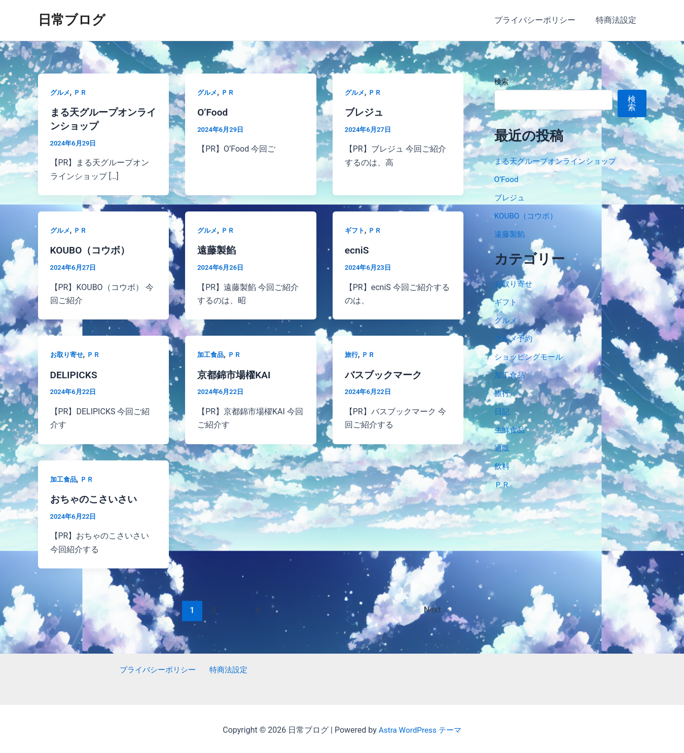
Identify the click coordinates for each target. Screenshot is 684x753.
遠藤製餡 (217, 249)
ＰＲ (82, 92)
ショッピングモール (530, 357)
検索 (501, 82)
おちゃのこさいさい (95, 497)
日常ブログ (71, 19)
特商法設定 (618, 20)
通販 (502, 448)
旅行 (352, 353)
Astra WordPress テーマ (420, 727)
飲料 (502, 466)
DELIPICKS (74, 373)
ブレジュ (365, 112)
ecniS (357, 249)
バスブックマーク (385, 373)
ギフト (355, 229)
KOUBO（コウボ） (92, 249)
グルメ (60, 92)
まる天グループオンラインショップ (559, 161)
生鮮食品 (510, 430)
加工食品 (211, 353)
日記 (502, 411)
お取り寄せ (68, 353)
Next (436, 608)
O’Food (213, 112)
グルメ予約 (514, 338)
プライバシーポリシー (541, 20)
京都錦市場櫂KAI (235, 373)
